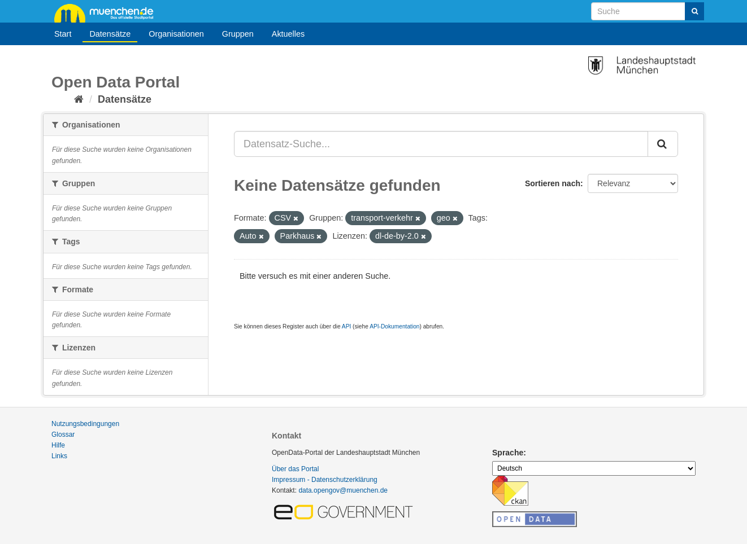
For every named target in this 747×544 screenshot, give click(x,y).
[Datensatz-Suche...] (441, 144)
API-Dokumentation (394, 326)
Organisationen (176, 33)
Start (62, 33)
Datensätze (110, 33)
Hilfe (58, 445)
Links (59, 456)
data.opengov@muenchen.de (343, 490)
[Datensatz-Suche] (647, 11)
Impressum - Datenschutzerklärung (324, 480)
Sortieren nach (552, 183)
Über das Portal (295, 469)
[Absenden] (694, 11)
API (346, 326)
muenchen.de (107, 12)
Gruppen (238, 33)
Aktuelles (288, 33)
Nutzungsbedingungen (85, 424)
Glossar (63, 434)
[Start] (79, 99)
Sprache (507, 452)
